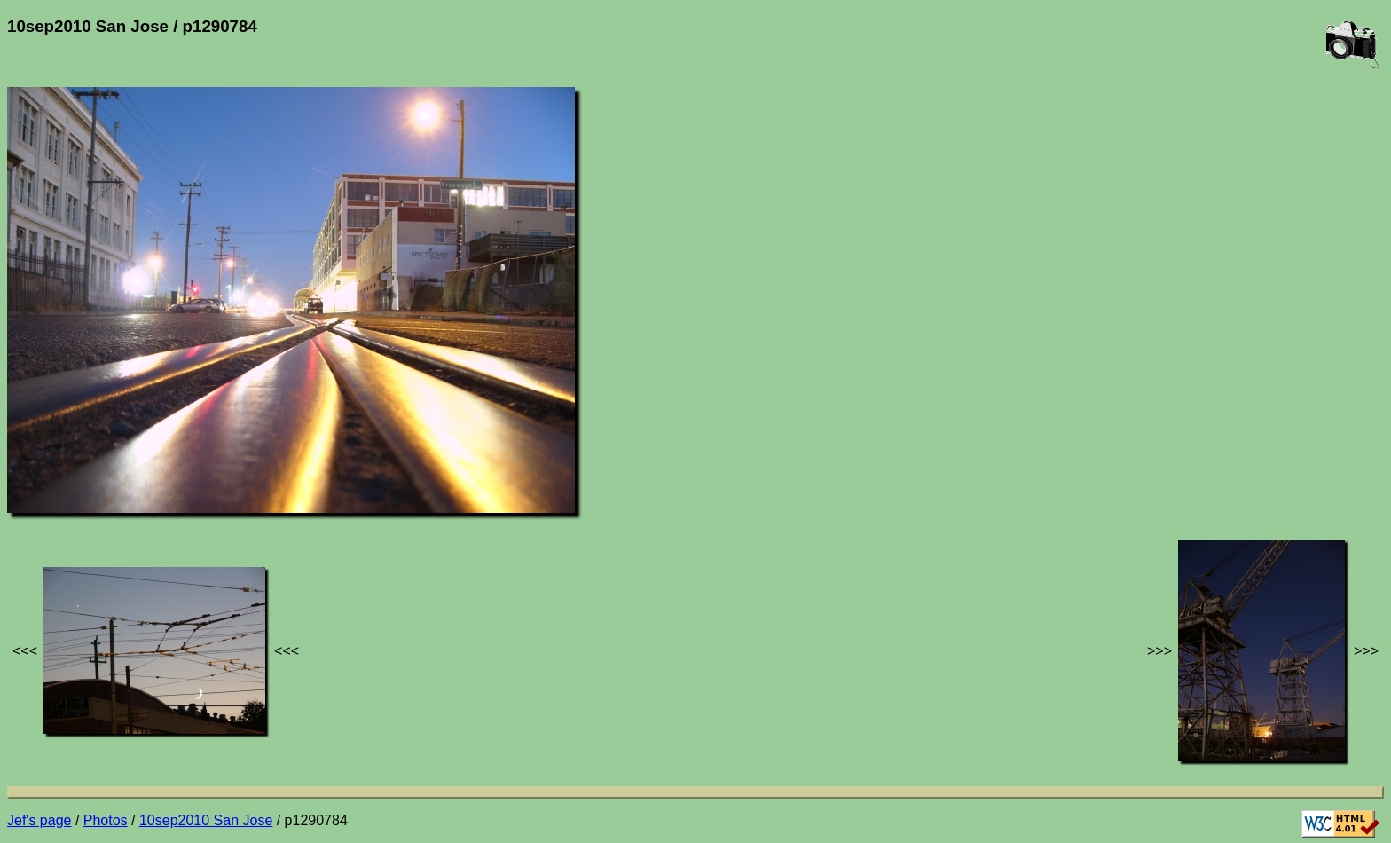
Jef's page (39, 820)
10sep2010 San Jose (205, 820)
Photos (105, 820)
